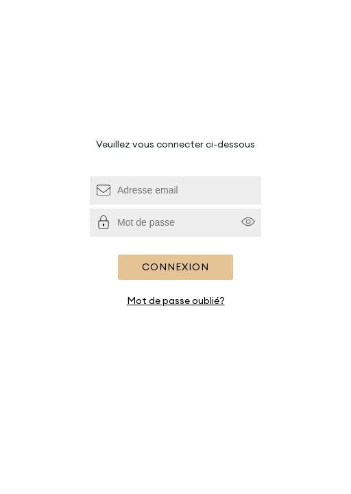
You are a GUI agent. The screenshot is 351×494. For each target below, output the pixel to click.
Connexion (175, 267)
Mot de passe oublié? (176, 300)
